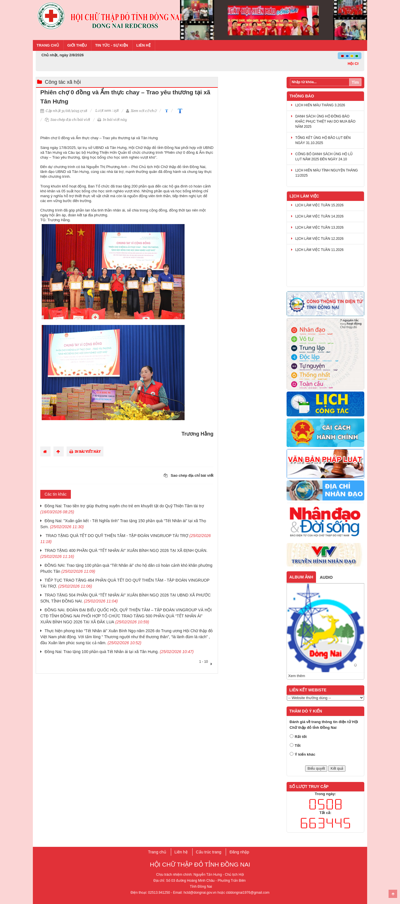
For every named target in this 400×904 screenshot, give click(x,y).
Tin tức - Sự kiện (111, 45)
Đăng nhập (239, 852)
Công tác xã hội (63, 82)
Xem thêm (296, 676)
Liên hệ (143, 45)
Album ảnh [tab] (301, 577)
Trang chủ (48, 45)
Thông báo (302, 96)
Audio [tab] (326, 577)
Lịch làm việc (304, 196)
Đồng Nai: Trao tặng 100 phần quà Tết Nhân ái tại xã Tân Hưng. (119, 651)
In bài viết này (112, 119)
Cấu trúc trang (208, 852)
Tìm (355, 82)
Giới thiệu (77, 45)
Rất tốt (301, 737)
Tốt (298, 745)
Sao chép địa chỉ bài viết (67, 119)
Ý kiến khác (305, 754)
